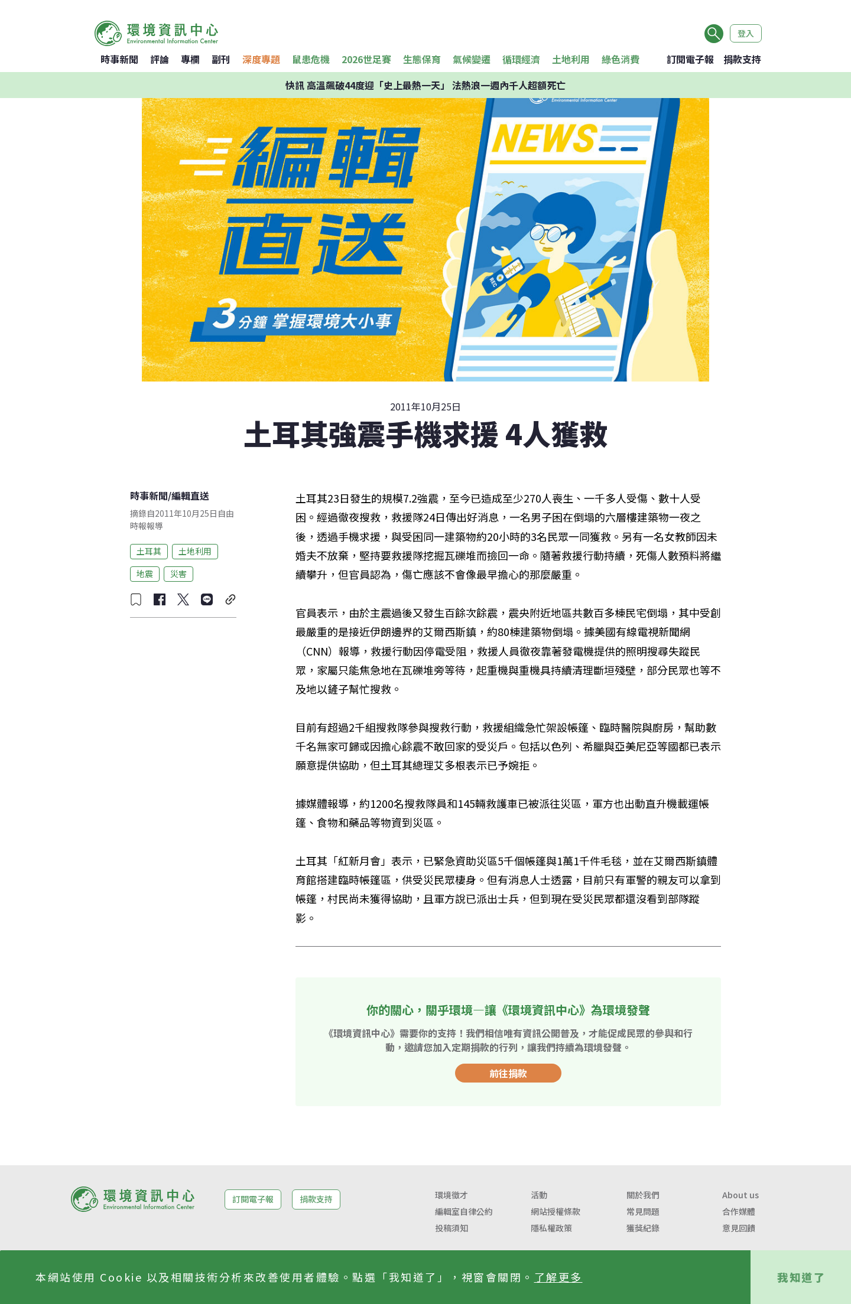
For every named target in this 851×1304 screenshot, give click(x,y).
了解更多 (558, 1277)
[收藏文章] (136, 599)
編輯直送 (190, 495)
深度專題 (261, 59)
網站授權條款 (555, 1211)
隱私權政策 (551, 1228)
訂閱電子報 (690, 59)
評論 (159, 59)
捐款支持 (742, 59)
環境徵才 (451, 1195)
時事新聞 (119, 59)
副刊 (221, 59)
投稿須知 (451, 1228)
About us (740, 1195)
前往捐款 (508, 1073)
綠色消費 (620, 59)
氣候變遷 (472, 59)
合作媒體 (738, 1211)
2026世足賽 (366, 59)
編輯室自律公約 (464, 1211)
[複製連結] (230, 599)
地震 (145, 573)
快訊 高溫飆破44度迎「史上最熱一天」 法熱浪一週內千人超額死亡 (425, 85)
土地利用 (571, 59)
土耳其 (149, 551)
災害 (178, 573)
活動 (539, 1195)
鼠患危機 (311, 59)
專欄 (190, 59)
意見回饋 (738, 1228)
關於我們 (643, 1195)
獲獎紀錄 (643, 1228)
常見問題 (643, 1211)
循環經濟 (521, 59)
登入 (746, 33)
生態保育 (422, 59)
